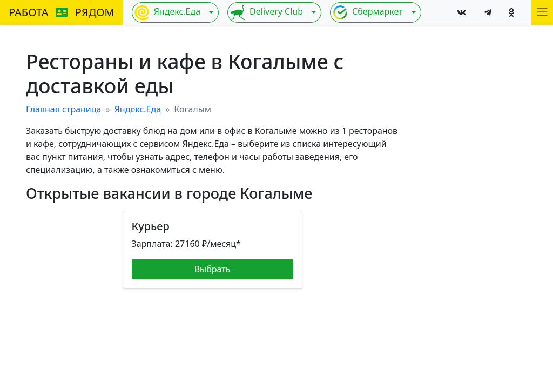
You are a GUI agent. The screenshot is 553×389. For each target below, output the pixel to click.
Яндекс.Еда (167, 12)
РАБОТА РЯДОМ (61, 12)
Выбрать (212, 269)
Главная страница (64, 109)
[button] (542, 12)
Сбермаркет (368, 12)
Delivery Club (266, 12)
